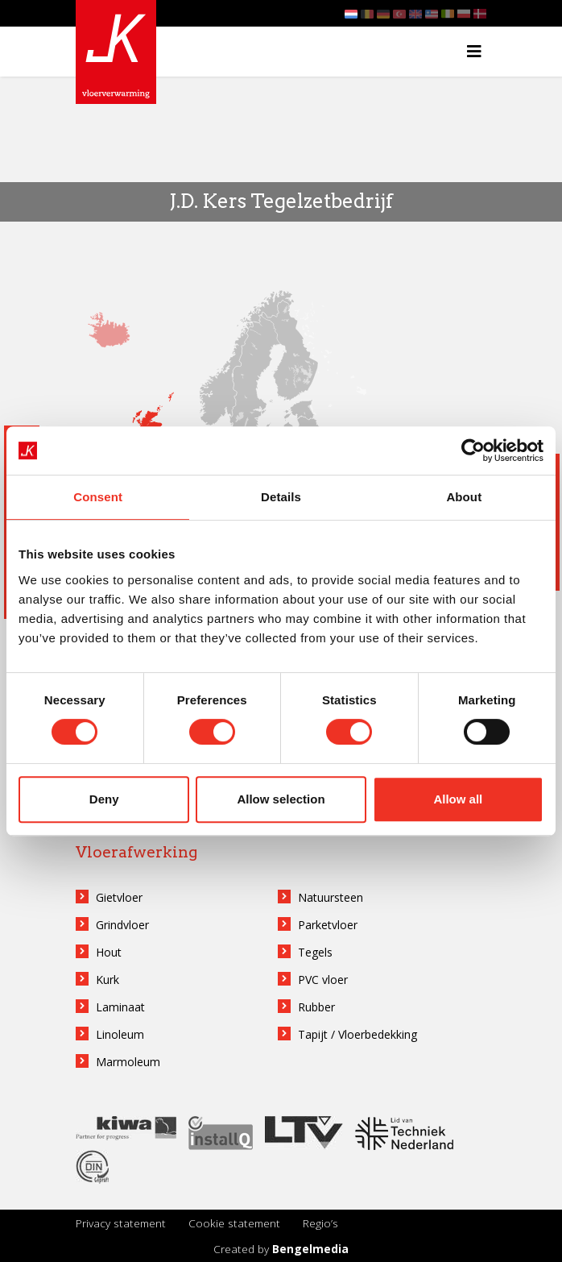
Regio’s (320, 1223)
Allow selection (280, 799)
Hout (109, 952)
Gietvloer (119, 897)
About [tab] (463, 497)
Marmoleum (128, 1061)
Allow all (457, 799)
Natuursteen (330, 897)
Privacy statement (121, 1223)
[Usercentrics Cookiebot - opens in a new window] (473, 450)
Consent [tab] (97, 497)
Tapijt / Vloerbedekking (357, 1034)
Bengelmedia (310, 1248)
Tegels (315, 952)
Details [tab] (281, 497)
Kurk (107, 979)
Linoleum (120, 1034)
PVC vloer (323, 979)
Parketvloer (327, 924)
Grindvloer (122, 924)
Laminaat (120, 1007)
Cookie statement (234, 1223)
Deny (104, 799)
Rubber (316, 1007)
